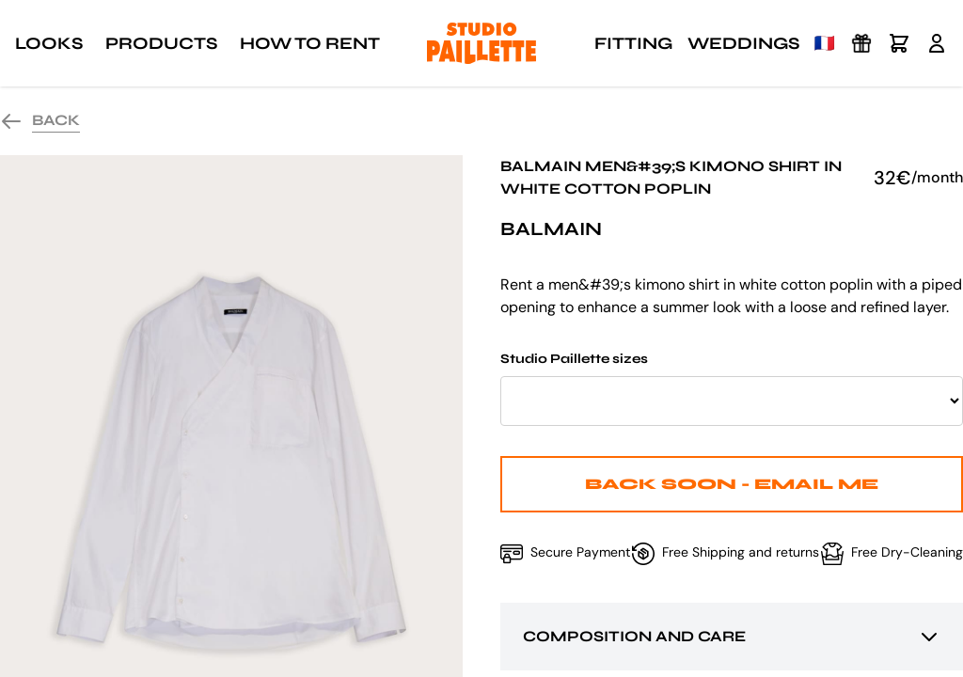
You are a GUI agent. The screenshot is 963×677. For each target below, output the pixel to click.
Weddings (743, 43)
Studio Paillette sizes (731, 388)
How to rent (310, 43)
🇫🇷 (824, 43)
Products (161, 43)
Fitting (633, 43)
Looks (49, 43)
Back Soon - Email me (731, 484)
